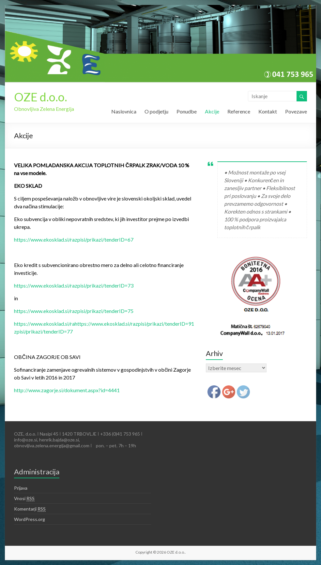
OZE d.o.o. (40, 97)
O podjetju (156, 111)
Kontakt (267, 111)
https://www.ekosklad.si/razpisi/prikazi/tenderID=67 (73, 239)
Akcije (212, 111)
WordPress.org (29, 519)
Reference (238, 111)
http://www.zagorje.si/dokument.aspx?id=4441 (67, 390)
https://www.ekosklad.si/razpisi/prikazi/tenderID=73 (73, 285)
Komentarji (30, 509)
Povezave (296, 111)
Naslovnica (123, 111)
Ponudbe (186, 111)
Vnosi (24, 498)
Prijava (20, 488)
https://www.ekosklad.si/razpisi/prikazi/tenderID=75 (73, 311)
